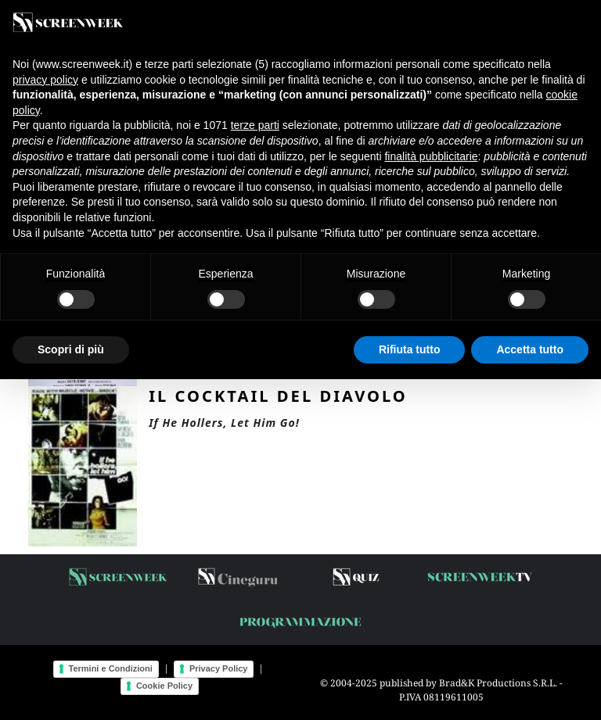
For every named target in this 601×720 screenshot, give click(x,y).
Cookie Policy (164, 685)
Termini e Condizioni (111, 668)
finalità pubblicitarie (430, 156)
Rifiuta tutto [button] (410, 349)
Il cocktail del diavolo (278, 396)
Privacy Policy (218, 668)
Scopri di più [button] (71, 349)
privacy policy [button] (45, 79)
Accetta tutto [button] (529, 349)
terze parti (255, 125)
